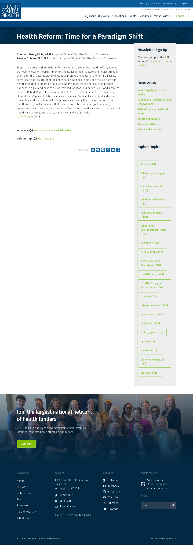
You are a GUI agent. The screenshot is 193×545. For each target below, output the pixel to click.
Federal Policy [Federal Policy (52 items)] (152, 252)
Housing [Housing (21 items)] (148, 296)
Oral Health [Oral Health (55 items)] (150, 323)
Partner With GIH (163, 16)
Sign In (184, 3)
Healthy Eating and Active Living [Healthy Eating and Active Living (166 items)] (152, 285)
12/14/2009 (23, 116)
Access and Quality (149, 118)
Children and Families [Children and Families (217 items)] (153, 202)
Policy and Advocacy (150, 129)
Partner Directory (170, 3)
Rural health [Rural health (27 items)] (151, 351)
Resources (145, 16)
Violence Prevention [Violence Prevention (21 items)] (152, 362)
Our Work (103, 16)
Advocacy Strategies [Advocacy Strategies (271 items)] (153, 176)
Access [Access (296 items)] (148, 164)
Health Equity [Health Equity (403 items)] (152, 274)
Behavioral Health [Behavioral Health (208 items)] (151, 189)
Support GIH (182, 16)
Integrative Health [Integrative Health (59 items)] (154, 305)
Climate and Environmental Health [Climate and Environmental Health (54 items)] (153, 230)
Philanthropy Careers (150, 9)
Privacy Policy (53, 538)
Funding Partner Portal (149, 3)
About (92, 16)
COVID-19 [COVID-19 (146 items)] (150, 243)
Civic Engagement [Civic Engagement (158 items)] (151, 215)
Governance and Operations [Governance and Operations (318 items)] (151, 263)
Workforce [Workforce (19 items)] (149, 373)
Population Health (148, 124)
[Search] (86, 16)
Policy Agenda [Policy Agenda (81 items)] (152, 333)
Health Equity (46, 138)
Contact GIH (167, 9)
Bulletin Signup (183, 9)
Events (132, 16)
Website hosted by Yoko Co (163, 538)
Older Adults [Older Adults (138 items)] (152, 314)
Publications (118, 16)
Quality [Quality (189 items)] (149, 341)
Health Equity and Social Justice (53, 130)
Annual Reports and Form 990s (73, 515)
